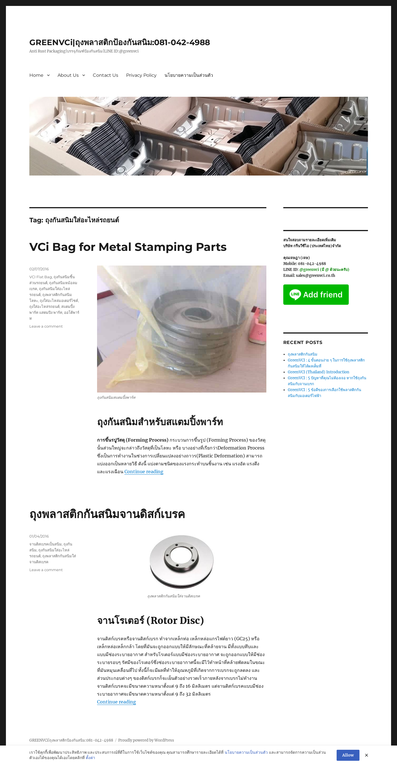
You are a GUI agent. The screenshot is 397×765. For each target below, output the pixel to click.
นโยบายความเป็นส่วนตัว (188, 75)
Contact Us (105, 75)
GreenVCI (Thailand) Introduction (318, 372)
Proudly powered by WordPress (146, 740)
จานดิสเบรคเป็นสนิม (45, 544)
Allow (348, 755)
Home (36, 75)
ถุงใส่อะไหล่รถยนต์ (44, 306)
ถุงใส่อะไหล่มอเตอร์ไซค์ (59, 300)
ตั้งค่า (90, 757)
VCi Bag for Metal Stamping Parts (128, 247)
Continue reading (143, 471)
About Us (68, 75)
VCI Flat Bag (40, 277)
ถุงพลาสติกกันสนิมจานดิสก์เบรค (107, 514)
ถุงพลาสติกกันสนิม (302, 354)
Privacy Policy (141, 75)
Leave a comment (46, 326)
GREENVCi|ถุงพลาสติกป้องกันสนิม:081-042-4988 (119, 42)
